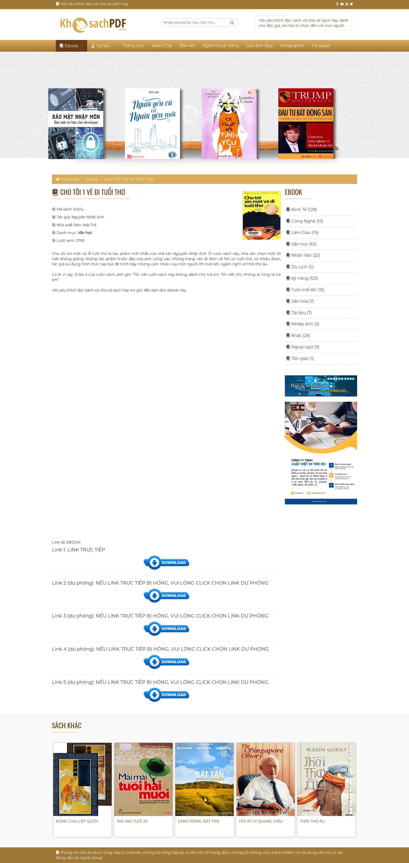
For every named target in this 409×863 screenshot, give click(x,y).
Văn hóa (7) (300, 301)
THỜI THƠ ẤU (312, 821)
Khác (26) (298, 335)
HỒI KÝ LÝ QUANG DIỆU (261, 821)
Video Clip (161, 45)
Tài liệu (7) (299, 312)
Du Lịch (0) (300, 266)
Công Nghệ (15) (304, 221)
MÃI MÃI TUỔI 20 (132, 821)
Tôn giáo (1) (300, 358)
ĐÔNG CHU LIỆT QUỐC (77, 821)
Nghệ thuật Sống (220, 45)
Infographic (292, 45)
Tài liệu (103, 45)
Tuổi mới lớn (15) (305, 289)
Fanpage (320, 45)
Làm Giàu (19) (302, 232)
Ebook (71, 45)
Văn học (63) (301, 244)
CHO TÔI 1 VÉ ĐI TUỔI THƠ (129, 179)
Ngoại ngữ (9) (303, 347)
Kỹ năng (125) (302, 278)
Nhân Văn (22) (303, 255)
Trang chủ (133, 45)
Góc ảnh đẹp (259, 45)
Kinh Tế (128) (301, 209)
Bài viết (187, 45)
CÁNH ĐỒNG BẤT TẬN (198, 821)
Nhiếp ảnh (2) (302, 324)
